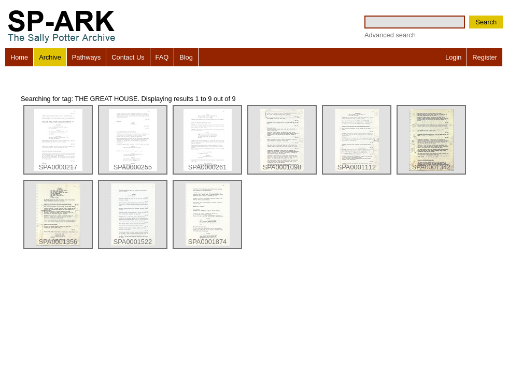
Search (486, 22)
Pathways (86, 57)
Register (484, 57)
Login (453, 57)
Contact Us (127, 57)
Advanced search (390, 35)
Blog (186, 57)
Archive (50, 57)
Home (19, 57)
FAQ (162, 57)
